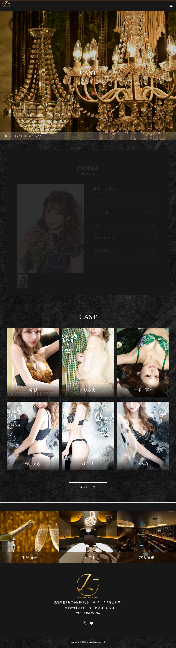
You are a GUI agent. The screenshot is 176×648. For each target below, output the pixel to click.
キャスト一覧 (88, 487)
